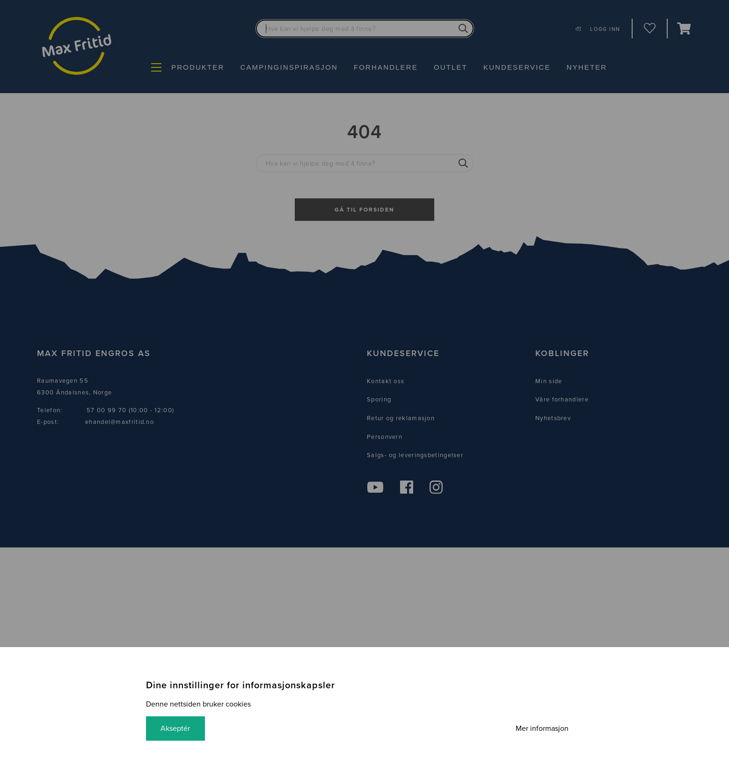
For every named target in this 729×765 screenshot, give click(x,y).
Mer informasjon (541, 728)
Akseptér (175, 728)
